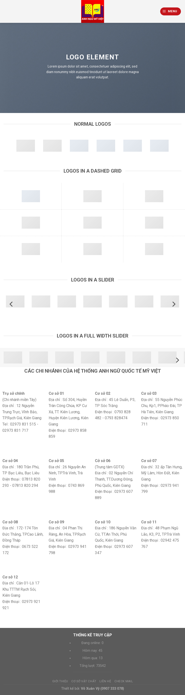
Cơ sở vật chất (83, 681)
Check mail (123, 681)
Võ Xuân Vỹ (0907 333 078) (102, 689)
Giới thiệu (60, 681)
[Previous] (11, 304)
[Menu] (170, 11)
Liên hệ (105, 681)
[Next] (173, 304)
